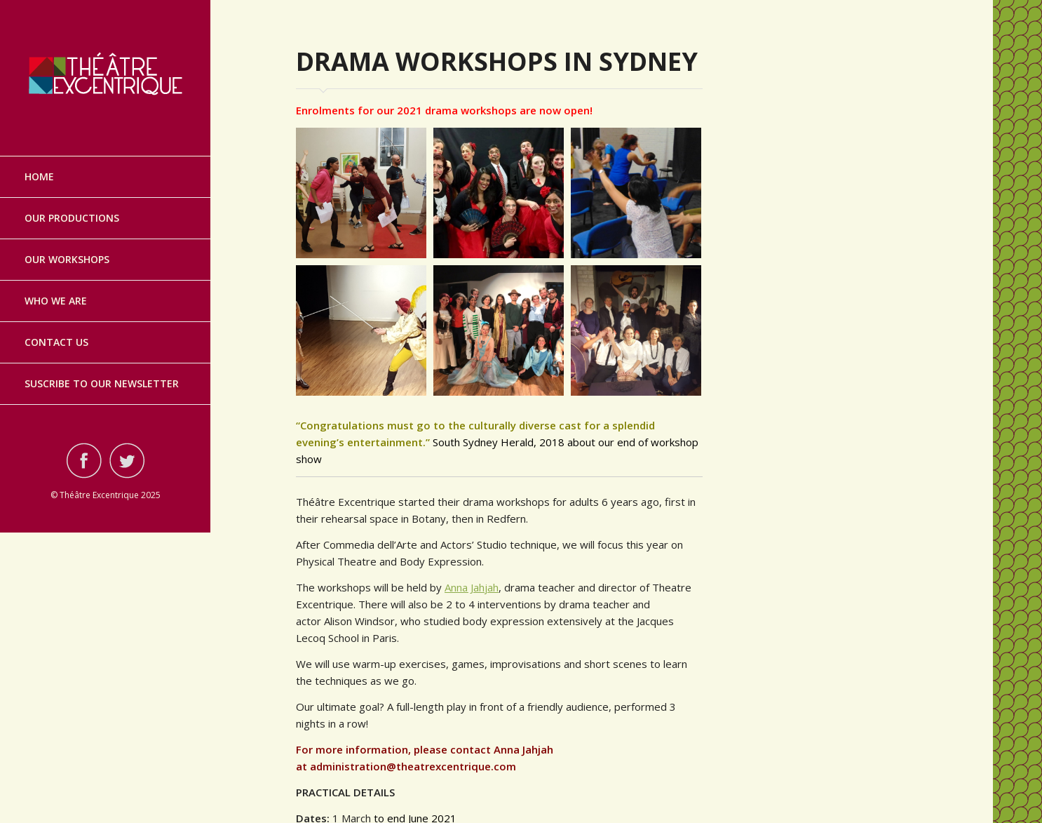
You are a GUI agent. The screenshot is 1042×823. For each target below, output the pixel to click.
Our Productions (72, 218)
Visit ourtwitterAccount (127, 460)
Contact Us (56, 342)
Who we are (56, 300)
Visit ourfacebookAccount (84, 460)
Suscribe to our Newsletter (102, 383)
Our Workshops (67, 259)
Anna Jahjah (472, 587)
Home (39, 176)
